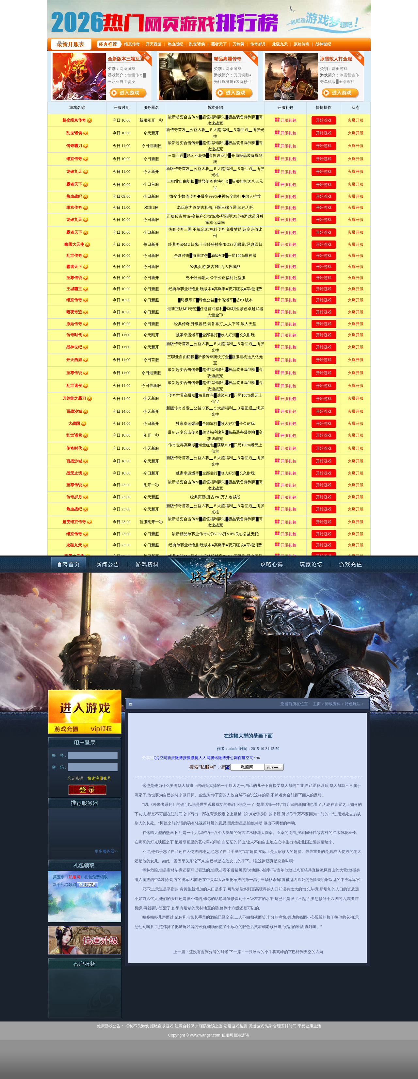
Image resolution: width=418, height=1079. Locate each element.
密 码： (60, 767)
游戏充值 (66, 728)
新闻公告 (107, 565)
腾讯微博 (218, 757)
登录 (87, 790)
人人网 (204, 757)
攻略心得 (271, 565)
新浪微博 (175, 757)
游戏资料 (147, 565)
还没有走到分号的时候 (208, 952)
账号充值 (349, 565)
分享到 (148, 757)
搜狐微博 (191, 757)
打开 (31, 1047)
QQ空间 (160, 757)
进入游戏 (84, 706)
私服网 (74, 877)
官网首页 (68, 565)
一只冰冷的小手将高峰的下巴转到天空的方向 (284, 952)
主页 (317, 704)
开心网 (232, 757)
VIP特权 (103, 728)
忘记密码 (75, 778)
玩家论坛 (310, 565)
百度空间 (245, 757)
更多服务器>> (107, 851)
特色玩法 (353, 704)
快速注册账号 (99, 778)
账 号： (60, 755)
